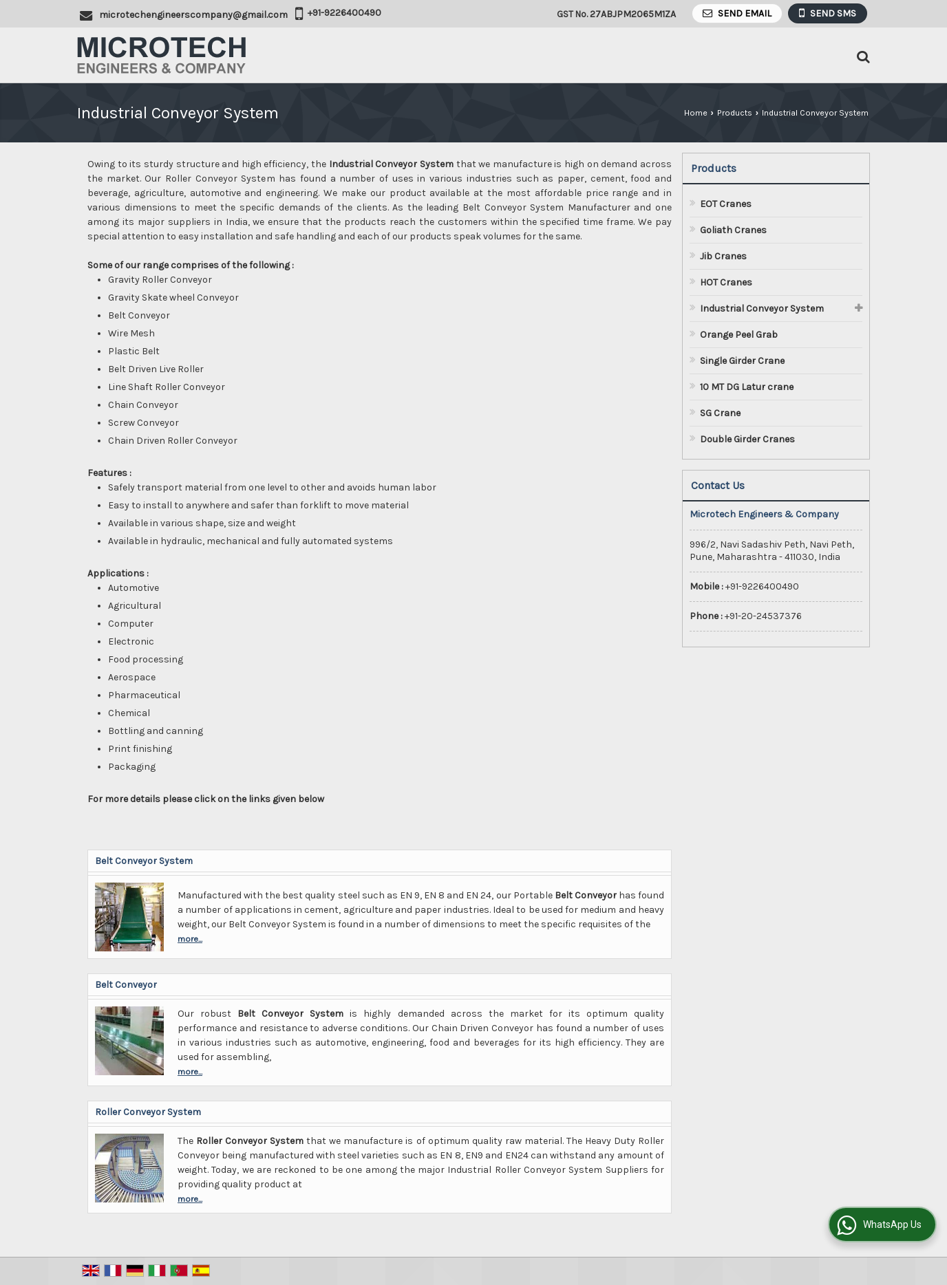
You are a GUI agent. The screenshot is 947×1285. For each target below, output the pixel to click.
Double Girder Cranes (747, 439)
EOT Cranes (726, 204)
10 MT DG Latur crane (747, 387)
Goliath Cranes (733, 230)
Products (734, 112)
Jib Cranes (723, 256)
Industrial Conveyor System (762, 308)
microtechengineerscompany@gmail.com (193, 15)
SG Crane (720, 413)
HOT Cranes (726, 282)
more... (190, 938)
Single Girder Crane (742, 361)
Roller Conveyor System (148, 1112)
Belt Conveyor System (144, 861)
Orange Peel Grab (739, 335)
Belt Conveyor (126, 985)
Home (695, 112)
